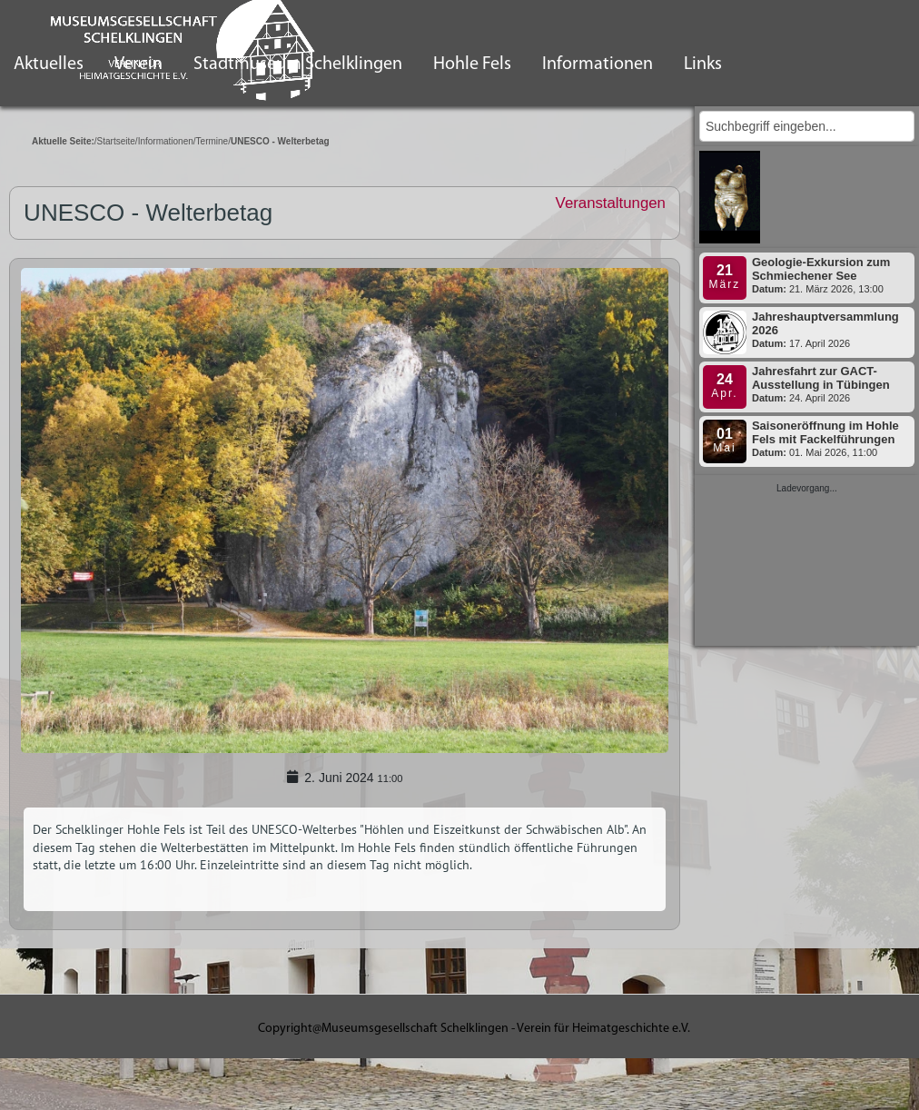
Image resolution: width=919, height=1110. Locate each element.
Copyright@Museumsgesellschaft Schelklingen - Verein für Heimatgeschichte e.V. (474, 1029)
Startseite (116, 141)
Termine (212, 141)
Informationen (597, 64)
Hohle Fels (472, 64)
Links (703, 64)
